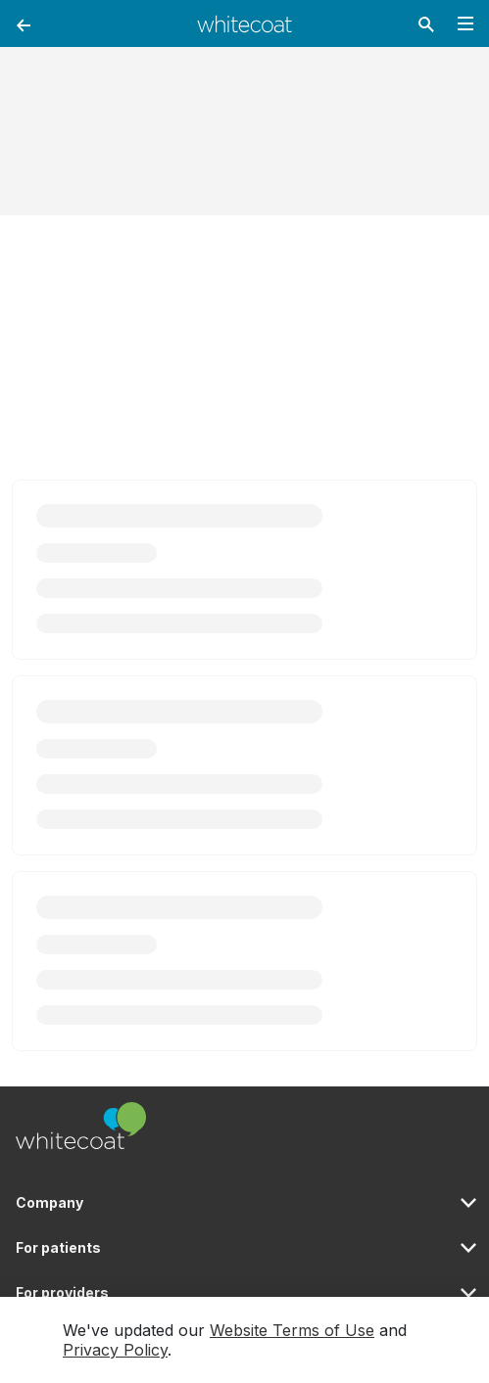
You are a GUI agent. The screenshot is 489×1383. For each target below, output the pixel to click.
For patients (58, 1247)
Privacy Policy (115, 1350)
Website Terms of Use (292, 1330)
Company (49, 1202)
